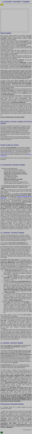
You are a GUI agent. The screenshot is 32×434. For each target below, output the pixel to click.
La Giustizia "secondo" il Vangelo (16, 2)
